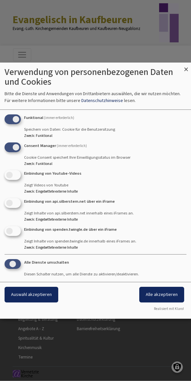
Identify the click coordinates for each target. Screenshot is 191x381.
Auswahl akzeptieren (31, 294)
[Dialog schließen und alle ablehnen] (186, 66)
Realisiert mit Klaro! (169, 308)
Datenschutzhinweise (102, 100)
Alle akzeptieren (162, 294)
